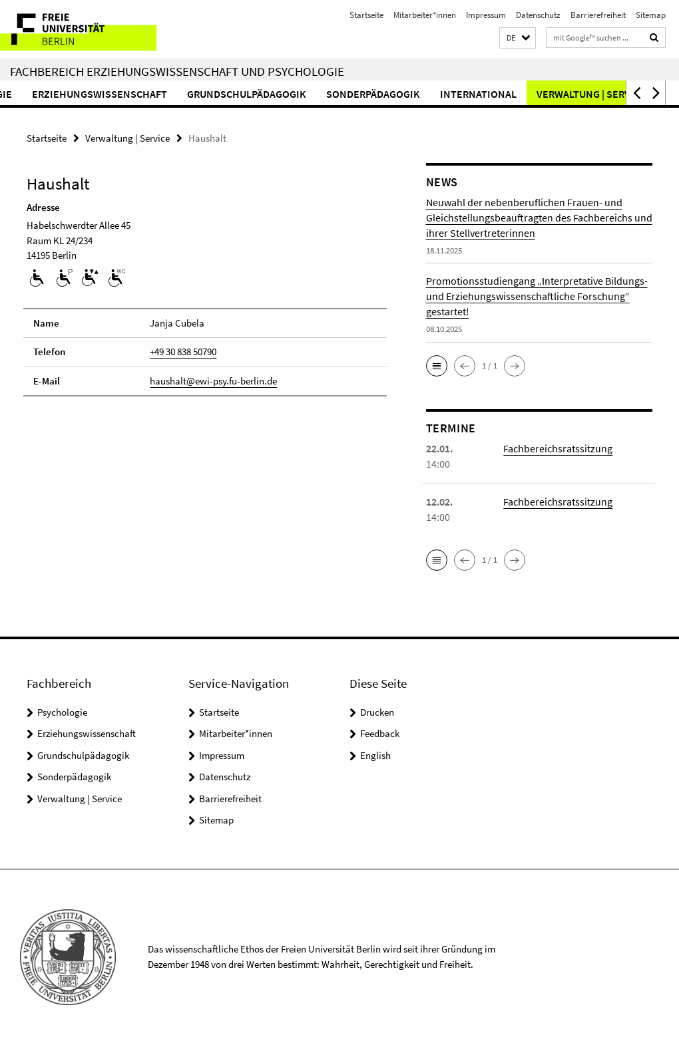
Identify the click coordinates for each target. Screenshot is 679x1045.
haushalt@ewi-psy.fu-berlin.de (213, 380)
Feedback (379, 733)
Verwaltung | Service (127, 138)
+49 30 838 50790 (183, 351)
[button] (517, 38)
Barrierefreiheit (598, 15)
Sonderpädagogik (408, 93)
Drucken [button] (377, 712)
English (375, 755)
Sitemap (651, 15)
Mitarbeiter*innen (424, 15)
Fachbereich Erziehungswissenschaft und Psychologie (177, 71)
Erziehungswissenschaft (134, 93)
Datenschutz (538, 15)
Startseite (366, 15)
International (513, 93)
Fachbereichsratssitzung (557, 448)
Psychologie (62, 712)
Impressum (486, 15)
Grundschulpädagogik (281, 93)
